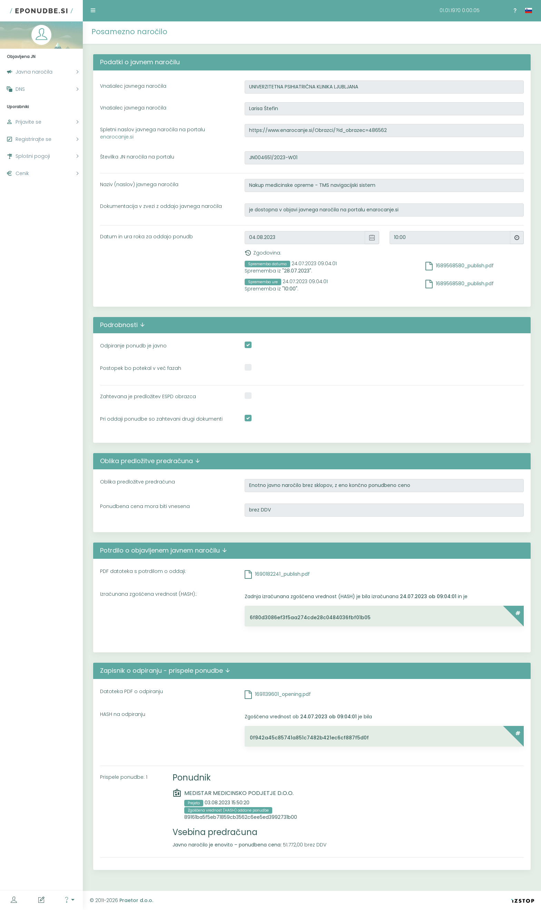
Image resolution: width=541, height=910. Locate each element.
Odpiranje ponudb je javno (133, 345)
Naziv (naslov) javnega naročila (139, 184)
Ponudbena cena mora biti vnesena (145, 506)
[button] (69, 900)
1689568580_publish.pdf (465, 265)
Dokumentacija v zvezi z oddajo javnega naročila (161, 206)
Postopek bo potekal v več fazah (140, 368)
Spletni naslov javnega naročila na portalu (152, 133)
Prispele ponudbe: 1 (123, 777)
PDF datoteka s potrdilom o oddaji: (143, 571)
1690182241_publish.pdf (282, 574)
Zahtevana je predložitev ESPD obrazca (148, 396)
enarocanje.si (117, 136)
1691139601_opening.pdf (283, 694)
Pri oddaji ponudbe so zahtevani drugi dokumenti (161, 418)
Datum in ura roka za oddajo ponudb (146, 236)
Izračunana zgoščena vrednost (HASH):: (148, 594)
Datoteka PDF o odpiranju (131, 691)
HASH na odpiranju (122, 714)
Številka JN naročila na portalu (137, 156)
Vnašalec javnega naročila (133, 86)
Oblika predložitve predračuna (137, 481)
